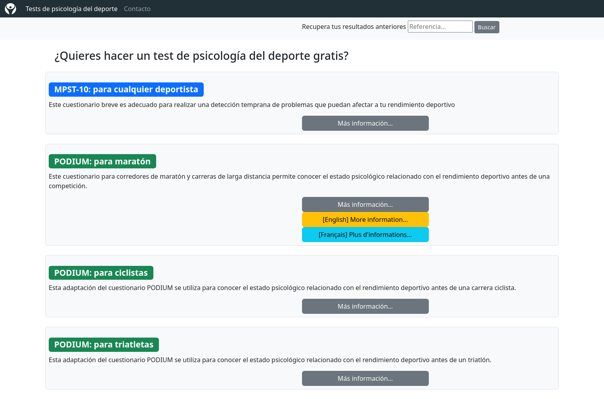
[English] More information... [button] (365, 219)
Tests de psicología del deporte (72, 8)
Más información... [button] (365, 123)
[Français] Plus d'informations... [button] (365, 234)
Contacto (137, 8)
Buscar (487, 27)
